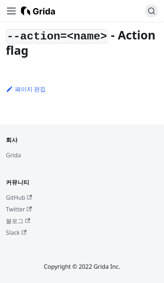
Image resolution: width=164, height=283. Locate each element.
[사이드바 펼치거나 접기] (11, 10)
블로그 (18, 221)
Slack (16, 233)
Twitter (19, 209)
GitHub (19, 198)
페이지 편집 (26, 89)
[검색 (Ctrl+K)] (151, 11)
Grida (13, 155)
